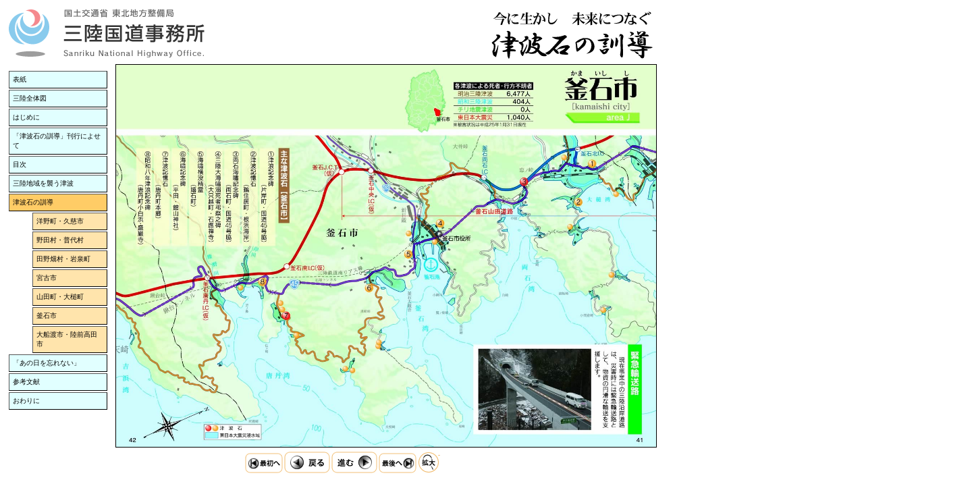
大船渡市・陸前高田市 (66, 339)
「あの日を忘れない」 (46, 363)
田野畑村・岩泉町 (63, 259)
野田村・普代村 (60, 240)
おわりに (26, 400)
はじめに (26, 117)
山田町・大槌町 (60, 296)
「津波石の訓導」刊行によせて (57, 140)
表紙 (19, 79)
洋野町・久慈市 (60, 221)
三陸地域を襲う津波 (43, 183)
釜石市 (46, 315)
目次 (19, 164)
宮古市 (46, 277)
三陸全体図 (30, 98)
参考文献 (26, 381)
